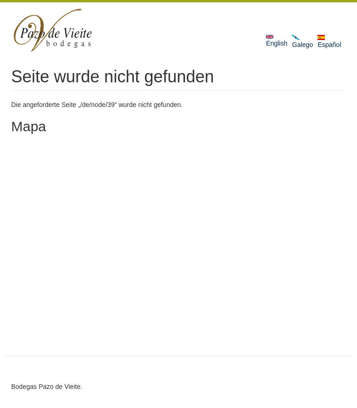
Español (329, 41)
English (276, 41)
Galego (302, 41)
